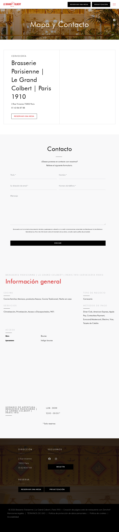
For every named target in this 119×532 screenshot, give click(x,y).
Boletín (60, 467)
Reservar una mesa (79, 4)
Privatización (101, 4)
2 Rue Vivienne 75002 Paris (35, 103)
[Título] (33, 175)
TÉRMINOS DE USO (38, 513)
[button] (114, 4)
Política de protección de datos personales (69, 513)
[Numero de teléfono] (82, 186)
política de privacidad (83, 232)
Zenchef (106, 510)
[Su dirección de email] (33, 186)
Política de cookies (99, 513)
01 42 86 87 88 (18, 108)
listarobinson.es (30, 232)
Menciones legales (17, 513)
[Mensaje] (58, 209)
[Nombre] (82, 175)
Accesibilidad (13, 517)
